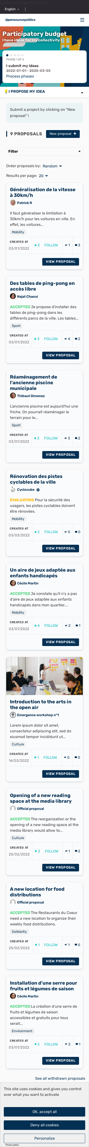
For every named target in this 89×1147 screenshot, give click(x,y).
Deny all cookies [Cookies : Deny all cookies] (44, 1125)
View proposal (62, 285)
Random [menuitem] (50, 166)
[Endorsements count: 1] (67, 268)
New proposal (63, 134)
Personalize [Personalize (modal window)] (44, 1138)
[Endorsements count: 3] (67, 461)
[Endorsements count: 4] (67, 362)
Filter (44, 151)
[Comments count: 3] (77, 268)
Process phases (20, 76)
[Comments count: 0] (77, 555)
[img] (82, 20)
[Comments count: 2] (77, 362)
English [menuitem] (10, 9)
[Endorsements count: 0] (67, 555)
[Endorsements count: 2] (67, 649)
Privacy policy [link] (12, 1145)
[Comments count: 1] (78, 649)
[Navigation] (82, 20)
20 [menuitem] (41, 176)
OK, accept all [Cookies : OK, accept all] (45, 1111)
